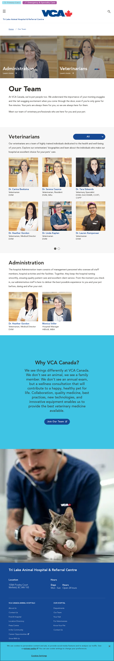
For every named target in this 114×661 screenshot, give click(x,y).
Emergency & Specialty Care (39, 2)
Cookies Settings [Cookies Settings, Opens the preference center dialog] (39, 656)
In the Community (16, 630)
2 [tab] (59, 249)
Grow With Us (14, 638)
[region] (57, 651)
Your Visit (57, 617)
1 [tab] (55, 249)
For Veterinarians (60, 621)
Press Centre (14, 625)
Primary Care (12, 2)
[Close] (109, 646)
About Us (12, 608)
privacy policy (31, 649)
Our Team (57, 613)
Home (11, 29)
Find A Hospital (15, 617)
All (88, 137)
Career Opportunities (18, 634)
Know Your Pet (59, 625)
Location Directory (16, 621)
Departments (58, 608)
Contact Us (13, 613)
